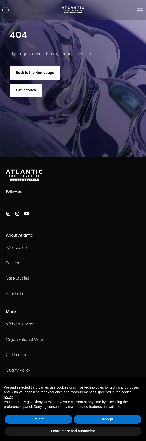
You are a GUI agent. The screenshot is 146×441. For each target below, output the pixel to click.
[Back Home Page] (73, 10)
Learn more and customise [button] (73, 431)
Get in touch (26, 90)
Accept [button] (107, 419)
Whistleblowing (19, 324)
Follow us (14, 191)
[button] (6, 9)
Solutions (14, 263)
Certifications (17, 355)
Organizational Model (25, 339)
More (11, 312)
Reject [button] (38, 419)
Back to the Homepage (35, 73)
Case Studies (17, 278)
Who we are (17, 247)
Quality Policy (18, 370)
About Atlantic (19, 235)
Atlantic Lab (16, 294)
